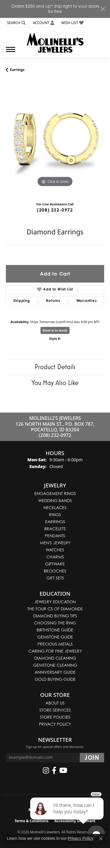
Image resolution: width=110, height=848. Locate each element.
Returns (53, 300)
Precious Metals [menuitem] (55, 643)
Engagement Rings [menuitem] (55, 493)
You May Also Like (55, 382)
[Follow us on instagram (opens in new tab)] (46, 770)
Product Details (55, 367)
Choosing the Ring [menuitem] (55, 622)
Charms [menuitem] (55, 556)
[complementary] (67, 815)
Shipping (21, 300)
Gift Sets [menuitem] (55, 577)
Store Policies (55, 716)
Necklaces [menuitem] (55, 507)
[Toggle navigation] (10, 52)
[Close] (102, 9)
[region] (55, 139)
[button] (16, 23)
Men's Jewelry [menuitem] (55, 542)
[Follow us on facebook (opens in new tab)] (54, 770)
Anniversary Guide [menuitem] (55, 672)
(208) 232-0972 (55, 210)
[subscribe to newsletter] (92, 757)
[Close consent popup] (101, 838)
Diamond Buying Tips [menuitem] (55, 615)
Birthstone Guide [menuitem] (55, 629)
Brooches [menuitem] (55, 570)
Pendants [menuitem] (55, 535)
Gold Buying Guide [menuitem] (55, 679)
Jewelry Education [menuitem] (55, 601)
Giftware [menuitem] (55, 563)
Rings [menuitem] (55, 514)
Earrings (17, 69)
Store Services (55, 709)
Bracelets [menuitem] (55, 528)
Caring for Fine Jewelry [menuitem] (55, 650)
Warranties (87, 300)
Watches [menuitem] (55, 549)
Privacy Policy (55, 724)
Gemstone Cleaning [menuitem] (55, 665)
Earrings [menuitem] (55, 521)
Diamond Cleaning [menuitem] (55, 658)
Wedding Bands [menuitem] (55, 500)
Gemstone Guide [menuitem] (55, 636)
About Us (55, 702)
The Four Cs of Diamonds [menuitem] (55, 608)
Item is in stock (55, 330)
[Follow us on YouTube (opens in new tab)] (63, 770)
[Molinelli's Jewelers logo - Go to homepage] (55, 40)
